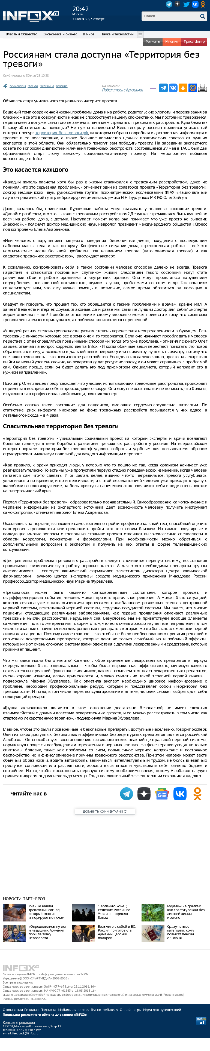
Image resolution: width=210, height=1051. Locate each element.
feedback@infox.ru (25, 1033)
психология (18, 86)
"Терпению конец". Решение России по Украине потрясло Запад (114, 912)
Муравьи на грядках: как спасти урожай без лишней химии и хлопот (186, 912)
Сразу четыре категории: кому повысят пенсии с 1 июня (180, 932)
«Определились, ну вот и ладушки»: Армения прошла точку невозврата (47, 932)
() (105, 811)
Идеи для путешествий (162, 1010)
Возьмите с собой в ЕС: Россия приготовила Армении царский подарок (117, 932)
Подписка (48, 1010)
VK (195, 4)
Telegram (169, 4)
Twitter (186, 4)
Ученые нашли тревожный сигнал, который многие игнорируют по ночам (47, 912)
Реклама (31, 1010)
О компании (13, 1010)
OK (204, 4)
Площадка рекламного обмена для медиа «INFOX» (45, 1015)
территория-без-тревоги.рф (61, 132)
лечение (62, 86)
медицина (47, 86)
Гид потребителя (104, 1010)
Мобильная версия (73, 1010)
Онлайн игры (130, 1010)
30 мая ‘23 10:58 (37, 75)
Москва (33, 86)
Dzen (178, 4)
